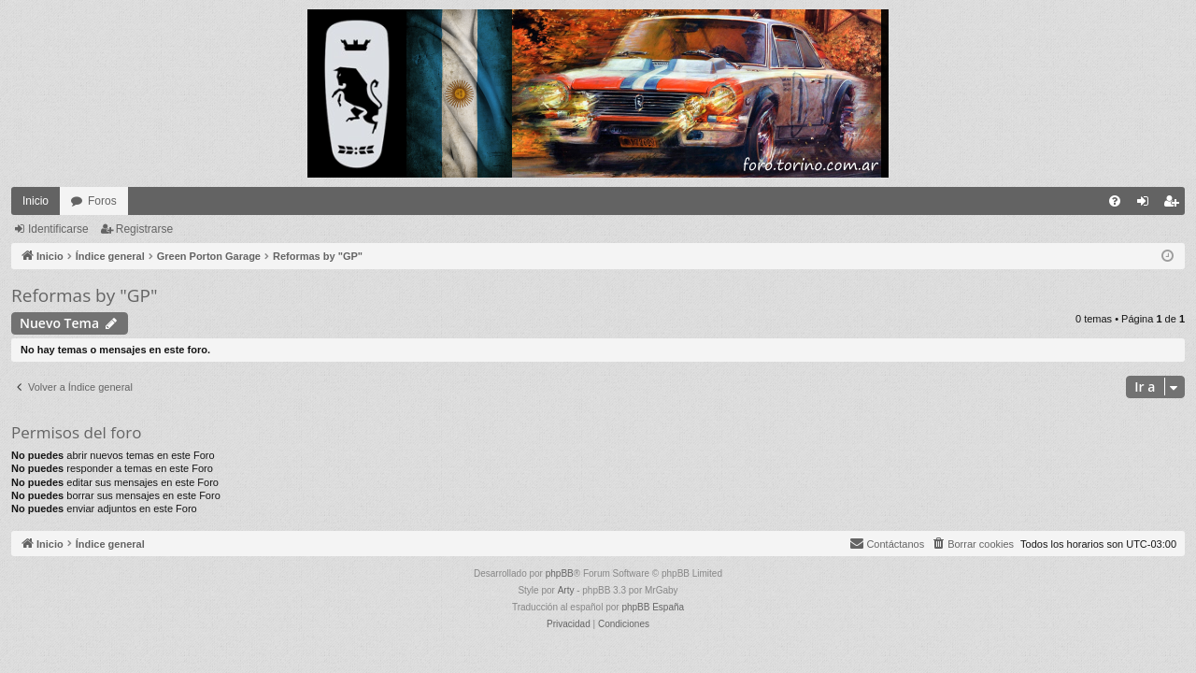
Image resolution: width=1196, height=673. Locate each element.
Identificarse (58, 229)
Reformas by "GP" (84, 295)
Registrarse (144, 229)
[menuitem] (1115, 201)
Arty (566, 590)
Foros (102, 201)
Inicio (35, 201)
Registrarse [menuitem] (1175, 204)
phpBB (560, 573)
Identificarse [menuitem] (1147, 204)
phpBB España (652, 607)
